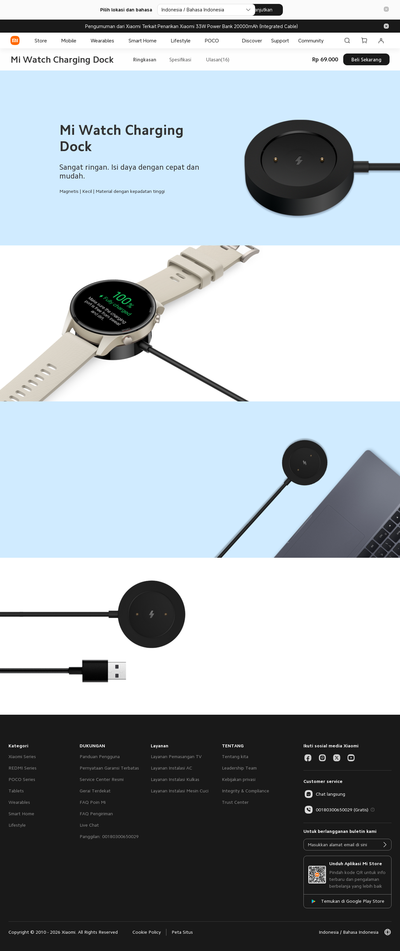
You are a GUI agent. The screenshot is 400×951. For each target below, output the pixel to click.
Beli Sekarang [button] (366, 59)
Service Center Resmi (102, 779)
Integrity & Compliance (245, 790)
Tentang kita (235, 756)
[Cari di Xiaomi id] (347, 40)
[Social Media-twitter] (336, 757)
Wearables (19, 802)
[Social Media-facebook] (308, 757)
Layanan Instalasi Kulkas (175, 779)
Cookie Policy (146, 932)
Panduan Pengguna (100, 756)
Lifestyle (17, 825)
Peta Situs (182, 932)
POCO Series (21, 779)
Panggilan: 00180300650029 (109, 836)
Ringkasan (144, 59)
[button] (386, 9)
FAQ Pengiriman (96, 813)
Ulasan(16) (217, 59)
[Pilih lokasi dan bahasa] (196, 9)
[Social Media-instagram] (322, 757)
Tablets (16, 790)
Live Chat (89, 825)
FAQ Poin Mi (93, 802)
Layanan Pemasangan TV (176, 756)
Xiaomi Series (22, 756)
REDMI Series (22, 768)
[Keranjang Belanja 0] (364, 40)
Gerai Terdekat (95, 790)
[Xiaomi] (15, 40)
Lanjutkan (271, 10)
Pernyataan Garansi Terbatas (109, 768)
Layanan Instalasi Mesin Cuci (179, 790)
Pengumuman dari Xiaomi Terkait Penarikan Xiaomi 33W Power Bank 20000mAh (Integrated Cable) (191, 26)
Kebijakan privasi (238, 779)
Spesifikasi (180, 59)
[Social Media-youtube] (351, 757)
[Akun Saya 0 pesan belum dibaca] (381, 40)
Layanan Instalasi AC (171, 768)
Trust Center (235, 802)
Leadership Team (239, 768)
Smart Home (21, 813)
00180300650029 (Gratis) (335, 809)
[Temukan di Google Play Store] (347, 901)
